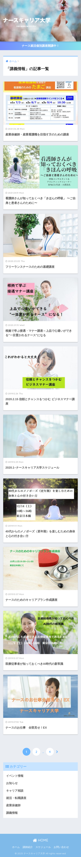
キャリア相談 (14, 790)
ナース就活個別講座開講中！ (40, 45)
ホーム (16, 847)
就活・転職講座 (16, 798)
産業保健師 (13, 805)
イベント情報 (14, 775)
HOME (40, 840)
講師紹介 (28, 847)
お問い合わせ (61, 847)
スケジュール (43, 847)
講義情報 (12, 813)
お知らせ (12, 783)
